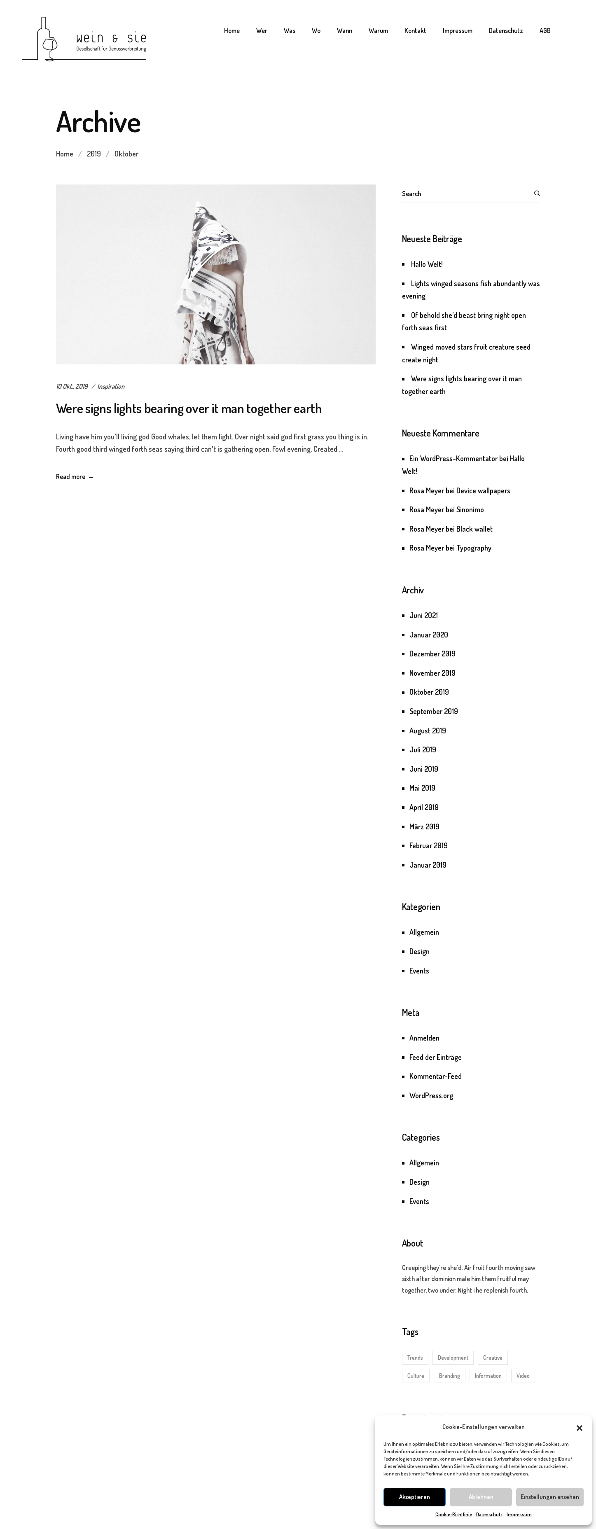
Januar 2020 (428, 634)
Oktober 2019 (429, 691)
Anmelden (424, 1037)
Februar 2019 (428, 845)
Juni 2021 (423, 615)
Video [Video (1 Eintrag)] (523, 1375)
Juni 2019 (423, 768)
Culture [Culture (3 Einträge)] (415, 1375)
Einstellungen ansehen (550, 1497)
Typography (473, 547)
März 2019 (424, 826)
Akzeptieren (414, 1497)
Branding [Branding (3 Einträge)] (449, 1375)
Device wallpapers (483, 490)
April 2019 (424, 807)
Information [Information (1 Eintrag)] (488, 1375)
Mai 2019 (422, 787)
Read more (70, 477)
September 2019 (433, 711)
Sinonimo (470, 509)
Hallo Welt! (427, 263)
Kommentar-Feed (435, 1076)
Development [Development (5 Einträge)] (453, 1357)
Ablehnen (481, 1497)
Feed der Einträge (435, 1057)
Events (419, 970)
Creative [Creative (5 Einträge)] (493, 1357)
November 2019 (432, 672)
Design (419, 951)
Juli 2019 (422, 749)
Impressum (519, 1514)
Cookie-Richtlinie (453, 1514)
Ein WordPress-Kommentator (453, 458)
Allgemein (424, 931)
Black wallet (474, 528)
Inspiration (110, 386)
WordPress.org (431, 1095)
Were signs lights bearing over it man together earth (189, 407)
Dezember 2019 (432, 653)
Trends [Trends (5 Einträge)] (415, 1357)
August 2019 (427, 730)
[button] (579, 1427)
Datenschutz (489, 1514)
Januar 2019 (427, 864)
